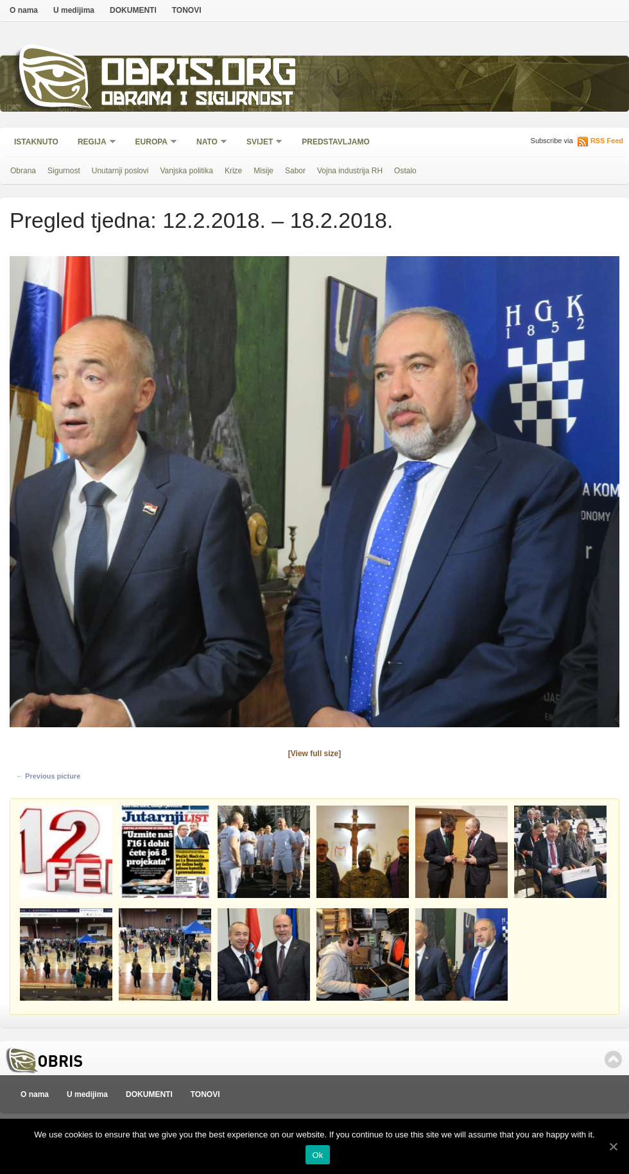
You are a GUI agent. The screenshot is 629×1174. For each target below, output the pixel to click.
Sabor (295, 170)
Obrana (23, 170)
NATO (207, 142)
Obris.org (199, 75)
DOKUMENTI (133, 10)
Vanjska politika (186, 170)
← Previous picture (48, 776)
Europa (152, 142)
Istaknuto (36, 141)
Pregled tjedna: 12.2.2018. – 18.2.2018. (201, 220)
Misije (263, 170)
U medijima (73, 10)
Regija (92, 142)
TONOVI (187, 10)
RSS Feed (606, 140)
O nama (24, 10)
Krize (233, 170)
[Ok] (613, 1146)
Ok (317, 1155)
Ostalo (405, 170)
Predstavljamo (336, 141)
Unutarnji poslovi (120, 170)
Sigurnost (63, 170)
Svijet (260, 142)
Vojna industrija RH (350, 170)
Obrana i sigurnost (196, 100)
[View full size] (314, 753)
